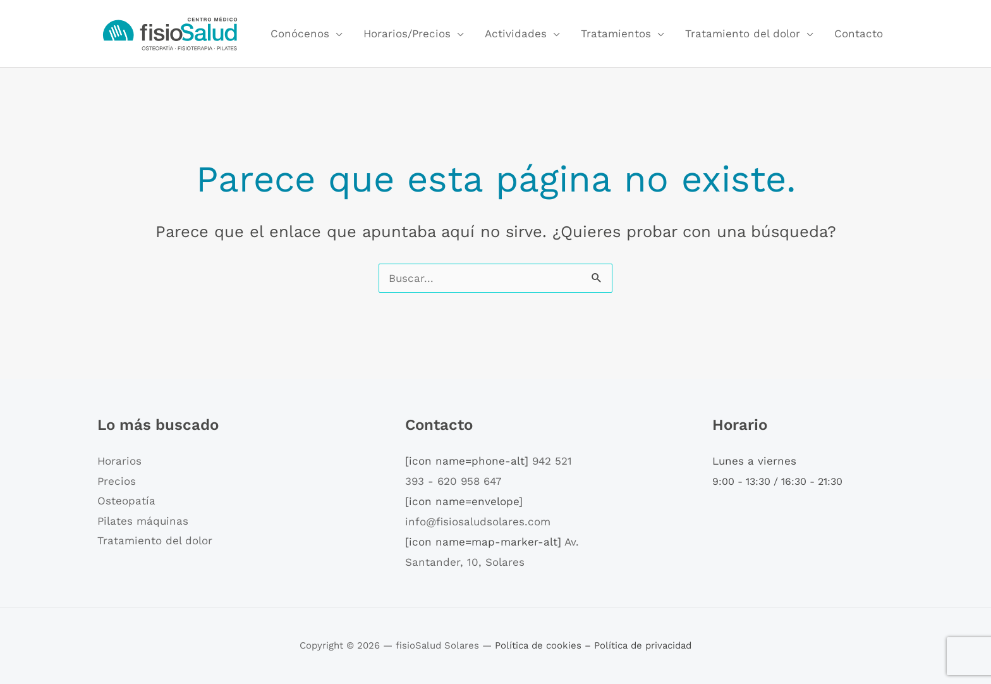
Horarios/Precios (407, 33)
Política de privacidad (642, 645)
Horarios (119, 461)
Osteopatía (126, 500)
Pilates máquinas (142, 521)
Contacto (858, 33)
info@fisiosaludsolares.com (477, 521)
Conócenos (300, 33)
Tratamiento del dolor (742, 33)
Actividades (516, 33)
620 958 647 (469, 481)
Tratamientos (616, 33)
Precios (116, 481)
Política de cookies (540, 645)
